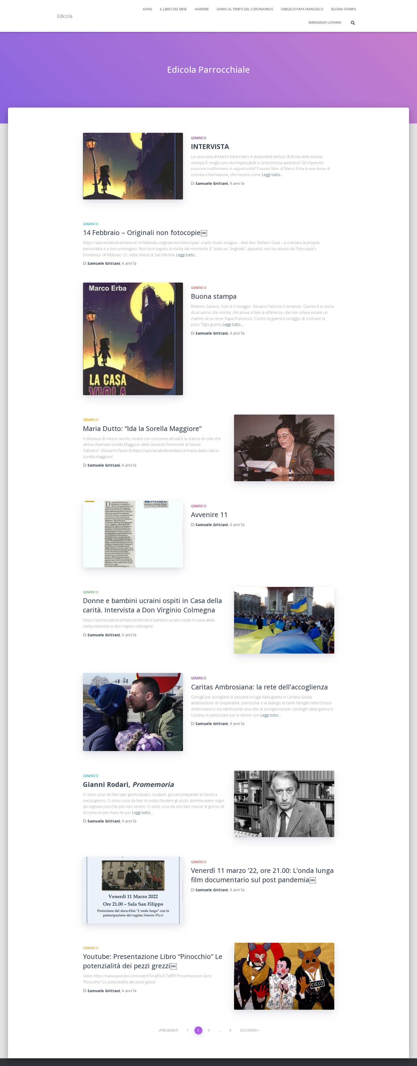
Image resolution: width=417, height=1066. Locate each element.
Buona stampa (214, 292)
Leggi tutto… (272, 174)
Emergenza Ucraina (324, 22)
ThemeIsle (351, 1053)
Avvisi (147, 9)
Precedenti (169, 998)
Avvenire (202, 9)
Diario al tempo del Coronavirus (245, 9)
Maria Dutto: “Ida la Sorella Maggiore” (142, 421)
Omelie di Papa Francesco (302, 9)
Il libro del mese (173, 9)
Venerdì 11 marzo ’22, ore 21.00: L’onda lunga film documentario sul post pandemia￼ (262, 850)
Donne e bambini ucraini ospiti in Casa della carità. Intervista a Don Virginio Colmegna (152, 591)
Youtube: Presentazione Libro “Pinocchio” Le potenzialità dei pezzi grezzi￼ (152, 932)
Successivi (248, 998)
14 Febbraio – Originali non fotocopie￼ (145, 228)
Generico (198, 138)
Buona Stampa (343, 9)
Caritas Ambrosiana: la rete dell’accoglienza (259, 668)
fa (237, 183)
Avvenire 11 (209, 503)
